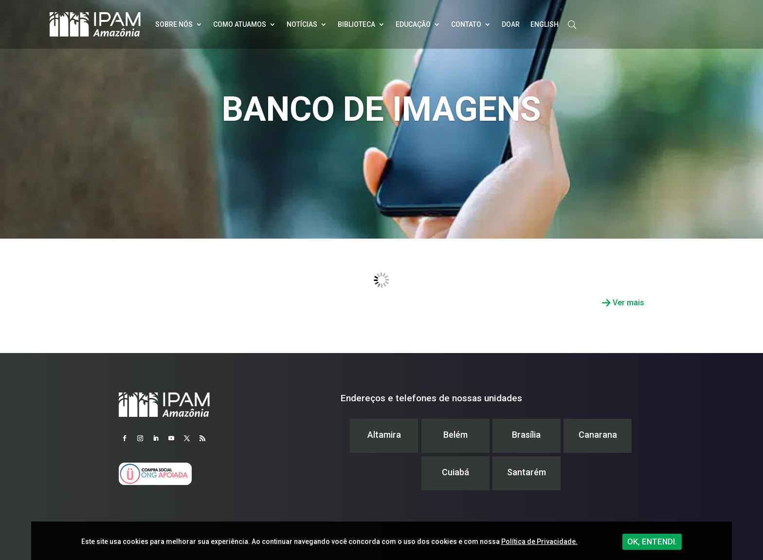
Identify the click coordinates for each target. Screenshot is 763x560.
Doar (511, 24)
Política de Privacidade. (539, 541)
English (544, 24)
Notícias (302, 24)
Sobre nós (174, 24)
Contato (466, 24)
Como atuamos (239, 24)
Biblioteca (356, 24)
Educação (413, 24)
